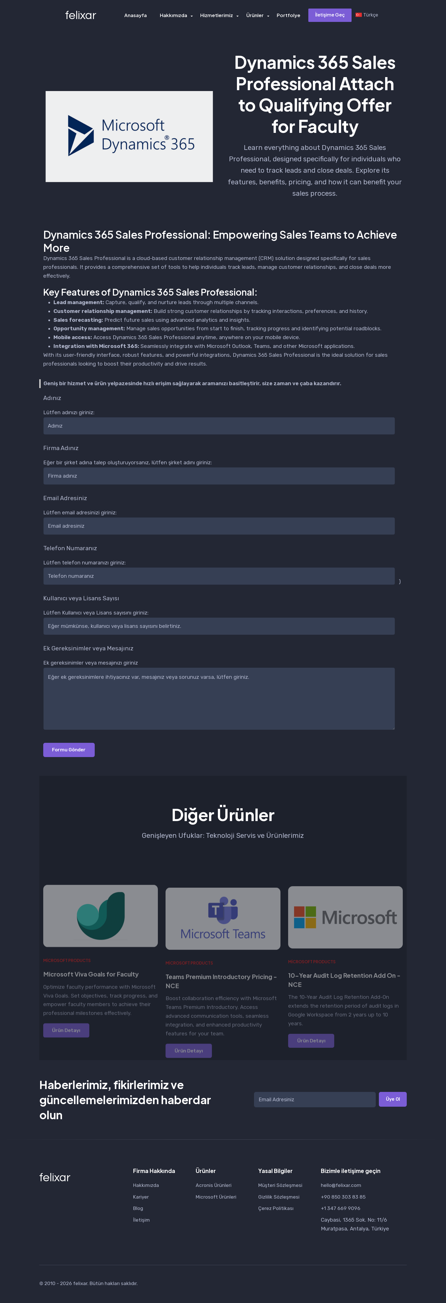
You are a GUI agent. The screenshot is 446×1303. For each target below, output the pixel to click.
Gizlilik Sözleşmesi (280, 1198)
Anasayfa (137, 16)
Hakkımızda (174, 16)
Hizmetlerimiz (217, 16)
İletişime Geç (329, 15)
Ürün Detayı (68, 1052)
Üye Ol (392, 1101)
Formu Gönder (71, 750)
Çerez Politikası (277, 1210)
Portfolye (288, 16)
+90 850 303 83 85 (344, 1198)
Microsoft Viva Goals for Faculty (94, 995)
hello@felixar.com (342, 1186)
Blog (138, 1210)
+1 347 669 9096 (341, 1210)
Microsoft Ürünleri (218, 1198)
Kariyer (141, 1198)
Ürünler (254, 16)
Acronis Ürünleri (215, 1186)
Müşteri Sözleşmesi (282, 1186)
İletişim (141, 1221)
